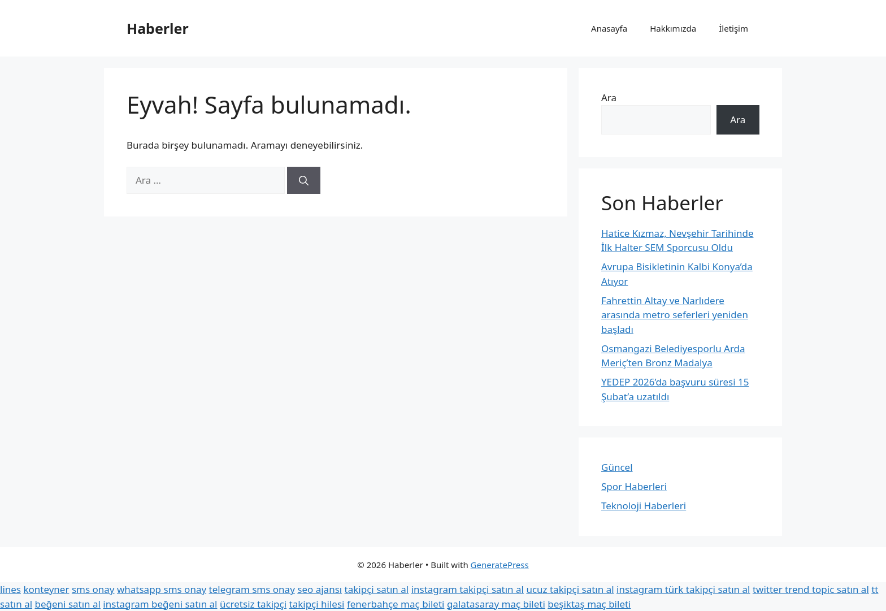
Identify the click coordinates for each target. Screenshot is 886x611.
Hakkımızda (673, 28)
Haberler (158, 28)
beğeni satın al (67, 603)
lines (10, 589)
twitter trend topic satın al (811, 589)
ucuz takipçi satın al (570, 589)
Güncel (617, 467)
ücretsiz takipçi (253, 603)
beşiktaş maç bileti (589, 603)
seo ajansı (319, 589)
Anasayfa (609, 28)
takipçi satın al (377, 589)
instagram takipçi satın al (467, 589)
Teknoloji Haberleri (643, 505)
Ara (608, 97)
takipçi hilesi (317, 603)
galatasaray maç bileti (496, 603)
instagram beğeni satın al (160, 603)
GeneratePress (500, 564)
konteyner (46, 589)
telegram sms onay (252, 589)
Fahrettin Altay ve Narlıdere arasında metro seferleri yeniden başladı (674, 315)
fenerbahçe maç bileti (396, 603)
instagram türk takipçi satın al (683, 589)
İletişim (733, 28)
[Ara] (303, 180)
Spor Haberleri (634, 486)
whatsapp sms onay (161, 589)
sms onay (93, 589)
